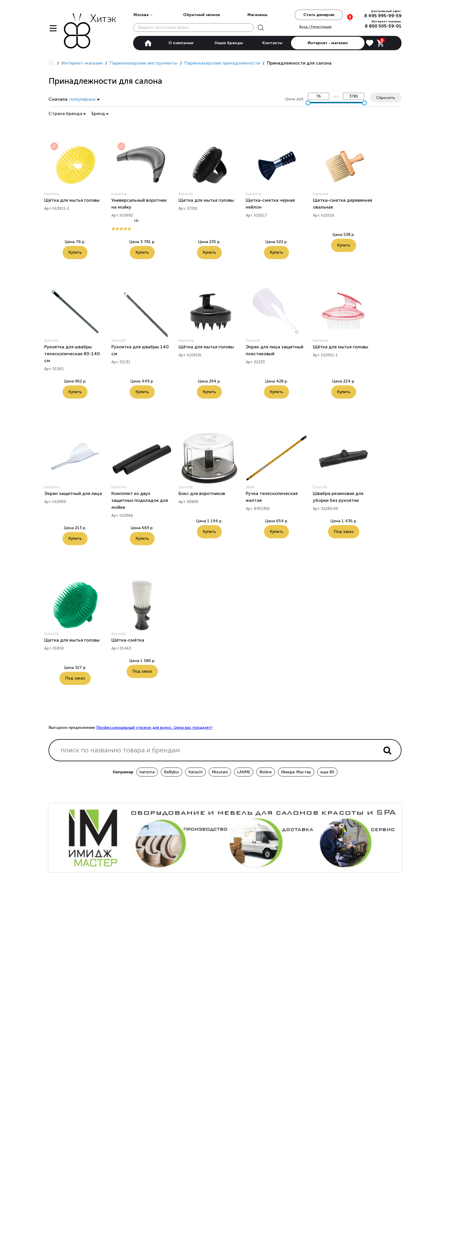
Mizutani (220, 770)
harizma (147, 770)
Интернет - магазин (328, 42)
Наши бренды (229, 42)
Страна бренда (67, 113)
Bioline (265, 770)
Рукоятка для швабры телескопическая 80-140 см (72, 353)
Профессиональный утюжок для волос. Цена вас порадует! (154, 726)
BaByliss (171, 770)
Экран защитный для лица (73, 493)
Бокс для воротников (202, 493)
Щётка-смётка (127, 639)
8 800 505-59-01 (383, 26)
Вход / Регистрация (315, 26)
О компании (180, 42)
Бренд (100, 113)
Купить (75, 252)
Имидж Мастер (296, 770)
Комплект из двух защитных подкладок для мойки (139, 500)
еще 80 (327, 770)
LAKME (243, 770)
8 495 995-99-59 (382, 15)
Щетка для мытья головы (206, 200)
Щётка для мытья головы (72, 200)
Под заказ (344, 531)
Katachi (195, 770)
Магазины (257, 14)
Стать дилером (318, 14)
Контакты (272, 42)
